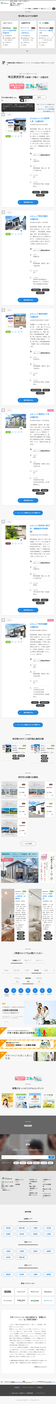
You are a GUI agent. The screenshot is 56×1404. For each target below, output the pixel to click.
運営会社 (40, 1387)
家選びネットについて (15, 5)
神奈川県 (21, 1228)
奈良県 (8, 1257)
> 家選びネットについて (40, 1366)
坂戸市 (29, 1163)
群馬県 (35, 1234)
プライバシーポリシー (28, 1387)
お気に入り (43, 8)
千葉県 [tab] (27, 970)
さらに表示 (28, 843)
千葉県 (35, 1228)
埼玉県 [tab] (36, 970)
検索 (51, 1157)
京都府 (35, 1251)
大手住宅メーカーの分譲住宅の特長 (33, 1181)
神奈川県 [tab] (16, 970)
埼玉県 (49, 1228)
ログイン (50, 8)
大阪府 (8, 1251)
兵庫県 (22, 1251)
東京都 (8, 1228)
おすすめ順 (26, 97)
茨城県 (8, 1234)
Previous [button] (2, 34)
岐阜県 (22, 1274)
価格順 (39, 97)
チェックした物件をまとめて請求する (28, 513)
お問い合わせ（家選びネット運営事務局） (23, 1393)
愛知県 (8, 1274)
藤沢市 (16, 1163)
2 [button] (28, 880)
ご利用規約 (16, 1387)
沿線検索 (35, 8)
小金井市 (23, 1163)
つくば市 (43, 1163)
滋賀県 (49, 1251)
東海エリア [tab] (39, 960)
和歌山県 (21, 1257)
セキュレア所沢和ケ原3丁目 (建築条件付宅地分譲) (40, 529)
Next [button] (53, 34)
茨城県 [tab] (46, 970)
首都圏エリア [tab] (16, 960)
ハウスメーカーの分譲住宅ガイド (47, 1195)
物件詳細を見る (28, 202)
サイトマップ (40, 1393)
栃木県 (22, 1234)
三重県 (35, 1274)
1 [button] (27, 880)
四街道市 (36, 1163)
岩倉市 (50, 1163)
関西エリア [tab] (28, 960)
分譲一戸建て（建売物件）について (33, 1188)
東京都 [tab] (6, 970)
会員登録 (54, 8)
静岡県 (49, 1274)
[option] (9, 34)
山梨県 (49, 1234)
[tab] (17, 980)
